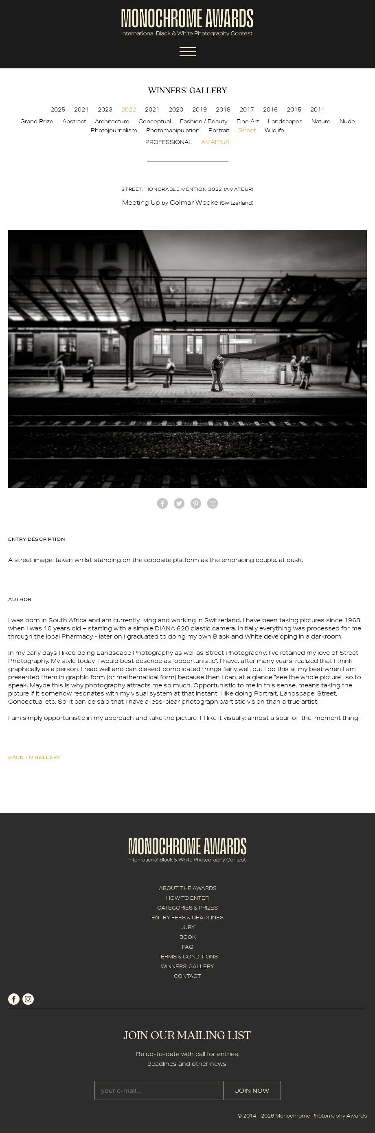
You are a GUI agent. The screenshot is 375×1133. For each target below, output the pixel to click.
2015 (294, 109)
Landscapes (285, 121)
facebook (162, 503)
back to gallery (34, 757)
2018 (223, 109)
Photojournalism (114, 130)
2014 (317, 109)
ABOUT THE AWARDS (188, 888)
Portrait (218, 130)
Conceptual (154, 121)
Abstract (74, 121)
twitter (179, 503)
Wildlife (274, 130)
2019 (199, 109)
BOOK (188, 937)
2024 (81, 109)
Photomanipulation (173, 130)
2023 (105, 109)
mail (212, 503)
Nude (347, 121)
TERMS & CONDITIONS (187, 956)
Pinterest (196, 503)
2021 (152, 109)
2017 (246, 109)
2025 (57, 109)
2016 (270, 109)
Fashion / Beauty (204, 121)
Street (247, 130)
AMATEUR (215, 142)
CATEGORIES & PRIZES (187, 907)
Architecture (112, 121)
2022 (128, 109)
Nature (321, 121)
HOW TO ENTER (187, 898)
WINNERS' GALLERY (187, 966)
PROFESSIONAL (168, 142)
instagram (28, 999)
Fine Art (248, 121)
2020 (176, 109)
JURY (187, 927)
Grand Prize (36, 121)
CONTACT (187, 976)
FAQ (187, 946)
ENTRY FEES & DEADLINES (187, 917)
